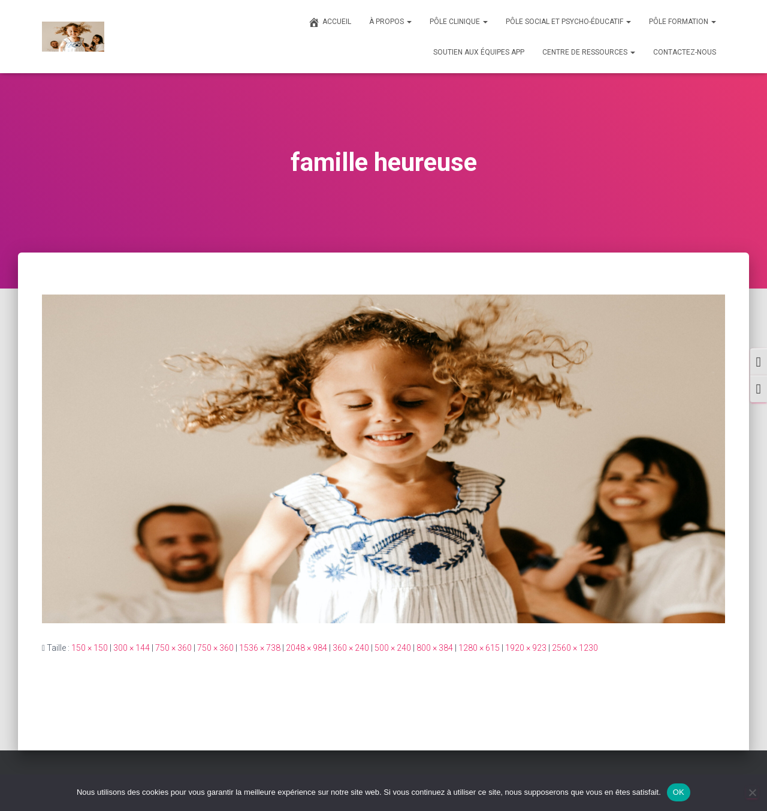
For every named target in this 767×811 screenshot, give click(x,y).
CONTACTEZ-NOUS (684, 52)
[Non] (752, 792)
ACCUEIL (329, 22)
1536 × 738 (259, 648)
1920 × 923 (525, 648)
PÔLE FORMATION (682, 21)
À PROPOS (390, 21)
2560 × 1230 (575, 648)
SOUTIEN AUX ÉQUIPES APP (478, 52)
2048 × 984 (306, 648)
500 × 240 (393, 648)
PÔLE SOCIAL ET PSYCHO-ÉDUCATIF (568, 21)
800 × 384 (434, 648)
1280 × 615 (479, 648)
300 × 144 (131, 648)
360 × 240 (351, 648)
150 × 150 (89, 648)
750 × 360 (173, 648)
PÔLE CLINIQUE (459, 21)
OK (678, 792)
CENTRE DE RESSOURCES (588, 52)
